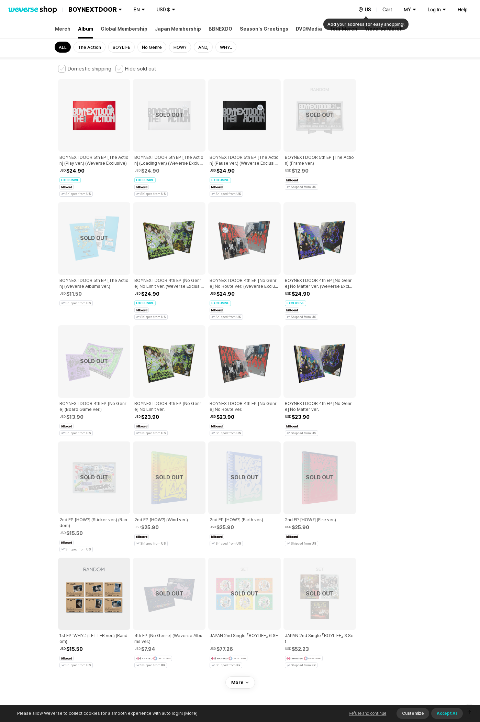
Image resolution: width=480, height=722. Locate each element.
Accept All (447, 713)
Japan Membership (178, 29)
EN (137, 9)
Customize (413, 713)
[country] (364, 9)
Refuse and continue (367, 713)
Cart (387, 9)
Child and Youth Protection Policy (218, 607)
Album (85, 29)
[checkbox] (84, 69)
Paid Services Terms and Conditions (142, 607)
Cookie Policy (308, 607)
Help (463, 9)
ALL (63, 47)
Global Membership (124, 29)
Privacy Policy (272, 607)
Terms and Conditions (77, 607)
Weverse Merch (384, 29)
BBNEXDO (220, 29)
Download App (405, 677)
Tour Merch (343, 29)
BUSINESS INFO (174, 637)
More (240, 559)
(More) (190, 713)
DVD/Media (309, 29)
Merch (62, 29)
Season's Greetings (264, 29)
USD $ (163, 9)
